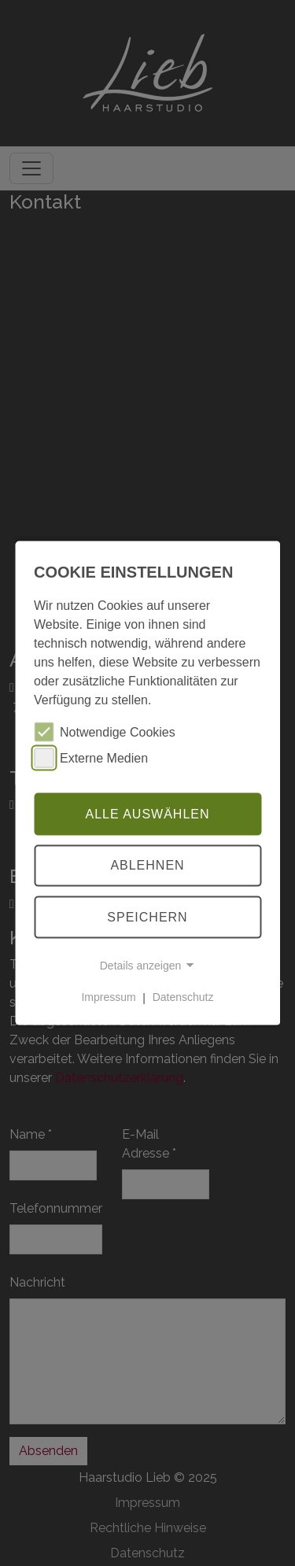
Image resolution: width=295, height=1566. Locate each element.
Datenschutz (183, 997)
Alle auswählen (147, 813)
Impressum (108, 997)
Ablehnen (147, 865)
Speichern (147, 917)
